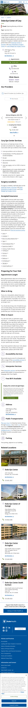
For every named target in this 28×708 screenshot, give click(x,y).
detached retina (16, 172)
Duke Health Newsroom (7, 672)
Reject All (14, 702)
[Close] (26, 677)
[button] (26, 2)
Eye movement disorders (9, 160)
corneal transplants (7, 155)
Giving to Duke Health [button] (14, 611)
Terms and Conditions (6, 656)
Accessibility (4, 641)
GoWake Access (5, 430)
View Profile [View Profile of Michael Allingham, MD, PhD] (13, 132)
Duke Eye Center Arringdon (11, 544)
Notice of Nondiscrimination (8, 646)
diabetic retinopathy (19, 171)
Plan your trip (5, 423)
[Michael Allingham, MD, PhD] (14, 109)
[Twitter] (4, 631)
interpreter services (9, 370)
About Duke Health (6, 665)
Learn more (9, 394)
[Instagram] (7, 628)
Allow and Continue (11, 398)
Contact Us (20, 629)
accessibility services (18, 360)
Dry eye (5, 158)
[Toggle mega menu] (24, 2)
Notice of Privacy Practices (7, 648)
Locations (9, 17)
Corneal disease (7, 153)
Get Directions (8, 55)
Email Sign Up (4, 675)
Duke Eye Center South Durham (14, 583)
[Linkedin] (10, 628)
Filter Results (14, 98)
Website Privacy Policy (6, 658)
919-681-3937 (15, 129)
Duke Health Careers (6, 670)
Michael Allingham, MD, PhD (14, 115)
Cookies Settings (14, 698)
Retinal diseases (7, 169)
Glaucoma (5, 162)
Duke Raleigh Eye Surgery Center (16, 46)
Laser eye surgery (7, 165)
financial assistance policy (17, 230)
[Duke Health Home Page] (10, 621)
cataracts (18, 153)
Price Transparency (6, 653)
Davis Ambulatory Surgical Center (12, 188)
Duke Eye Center (11, 469)
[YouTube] (7, 631)
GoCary (8, 425)
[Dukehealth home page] (3, 2)
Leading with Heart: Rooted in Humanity (11, 644)
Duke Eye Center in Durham (9, 187)
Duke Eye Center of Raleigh (12, 505)
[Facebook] (4, 628)
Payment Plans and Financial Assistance (11, 651)
